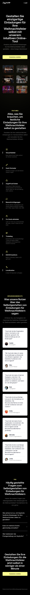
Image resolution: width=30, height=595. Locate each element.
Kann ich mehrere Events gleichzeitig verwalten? (15, 527)
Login (25, 3)
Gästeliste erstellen (15, 57)
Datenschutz (6, 589)
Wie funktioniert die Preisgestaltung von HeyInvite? (15, 535)
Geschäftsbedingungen (15, 589)
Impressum (24, 589)
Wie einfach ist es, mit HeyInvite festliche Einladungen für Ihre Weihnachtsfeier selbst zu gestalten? (15, 516)
